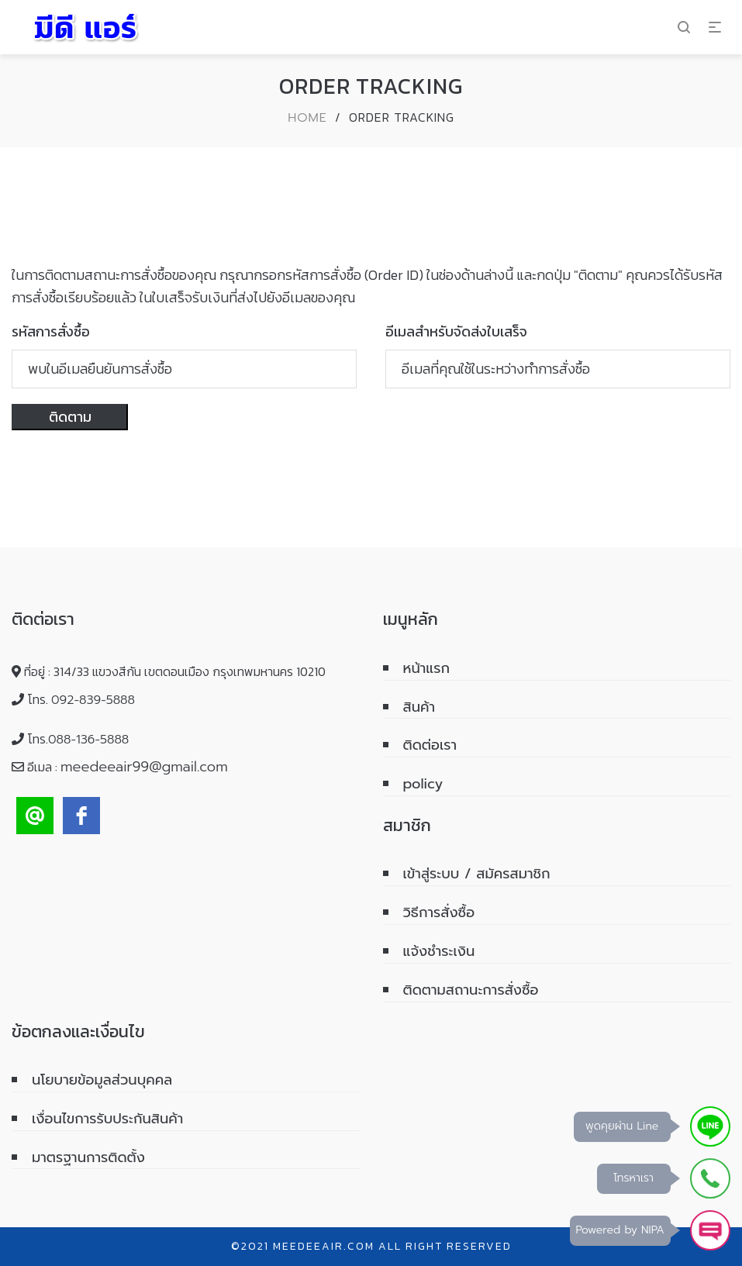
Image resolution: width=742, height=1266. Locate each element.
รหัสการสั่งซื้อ (51, 331)
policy (423, 784)
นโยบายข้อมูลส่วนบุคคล (102, 1080)
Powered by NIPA (620, 1230)
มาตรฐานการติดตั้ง (88, 1157)
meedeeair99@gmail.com (144, 767)
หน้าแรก (426, 668)
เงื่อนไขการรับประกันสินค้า (107, 1119)
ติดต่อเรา (430, 745)
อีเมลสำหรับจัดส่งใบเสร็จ (456, 331)
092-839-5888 (93, 700)
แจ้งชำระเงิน (439, 951)
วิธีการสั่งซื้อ (439, 912)
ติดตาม (70, 416)
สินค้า (419, 707)
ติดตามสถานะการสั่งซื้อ (471, 990)
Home (307, 118)
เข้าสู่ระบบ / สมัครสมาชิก (476, 874)
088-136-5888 (88, 739)
